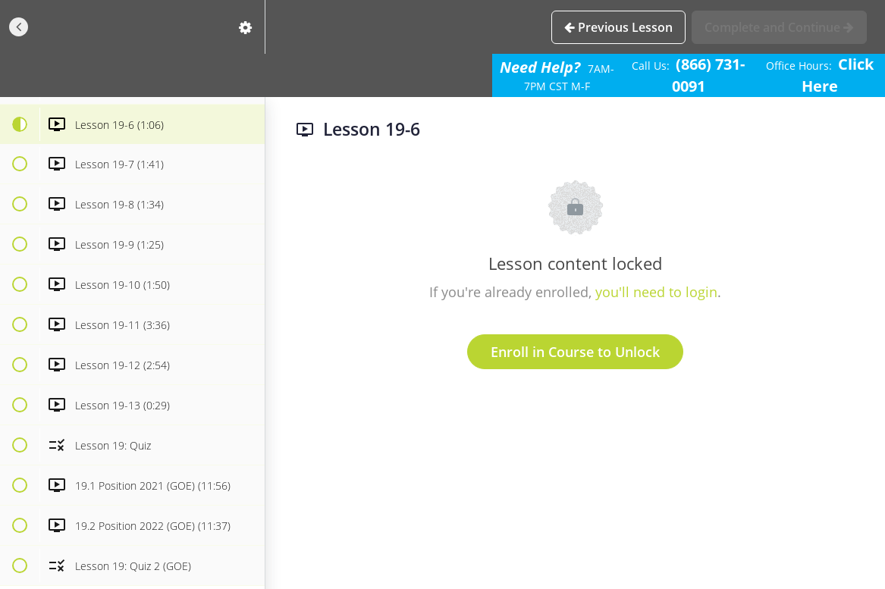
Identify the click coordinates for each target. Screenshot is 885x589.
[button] (19, 27)
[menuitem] (246, 27)
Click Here (838, 75)
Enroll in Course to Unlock (575, 352)
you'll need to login (656, 292)
